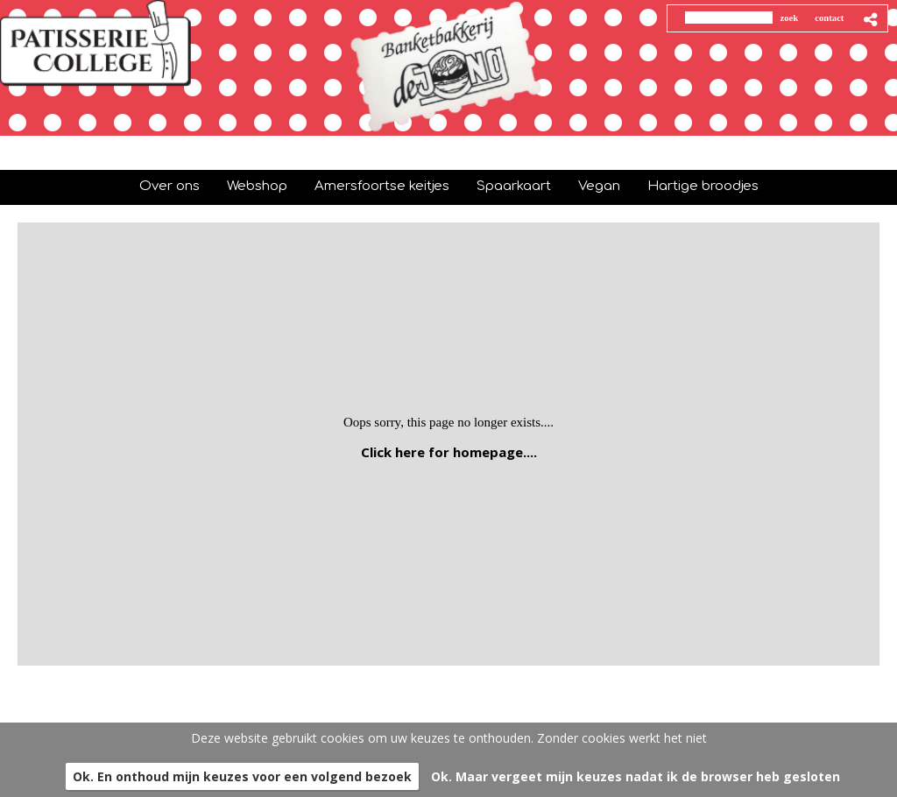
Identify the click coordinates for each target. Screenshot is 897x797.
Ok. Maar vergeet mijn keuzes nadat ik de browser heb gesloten (635, 776)
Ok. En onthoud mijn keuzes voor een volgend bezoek (242, 776)
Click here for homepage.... (449, 452)
